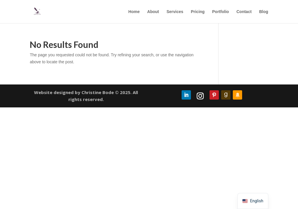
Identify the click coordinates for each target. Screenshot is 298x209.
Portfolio (220, 12)
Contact (243, 12)
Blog (263, 12)
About (153, 12)
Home (134, 12)
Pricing (198, 12)
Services (174, 12)
